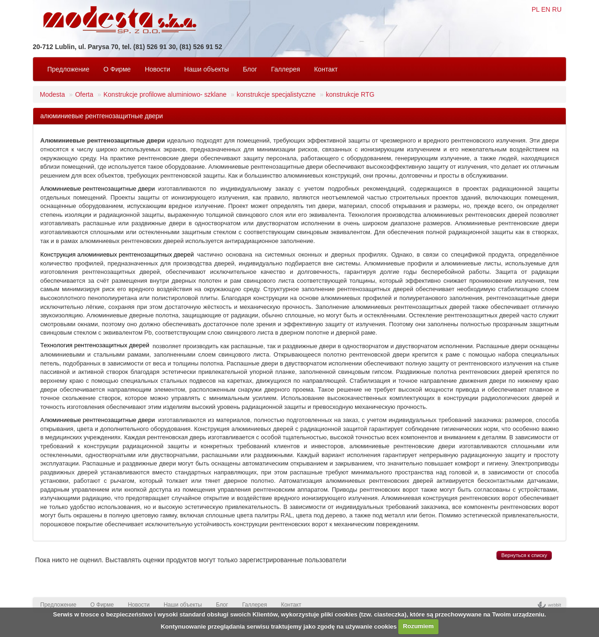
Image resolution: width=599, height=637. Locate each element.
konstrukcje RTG (350, 94)
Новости (157, 69)
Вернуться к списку (524, 555)
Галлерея (285, 69)
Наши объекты (206, 69)
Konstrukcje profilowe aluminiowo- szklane (164, 94)
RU (557, 9)
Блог (250, 69)
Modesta (52, 94)
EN (545, 9)
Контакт (325, 69)
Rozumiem (418, 626)
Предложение (68, 69)
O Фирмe (117, 69)
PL (536, 9)
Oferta (84, 94)
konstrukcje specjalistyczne (276, 94)
